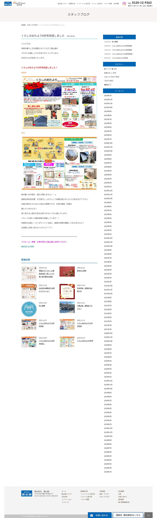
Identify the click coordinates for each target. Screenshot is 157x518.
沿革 (119, 494)
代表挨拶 (102, 491)
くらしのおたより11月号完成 (122, 50)
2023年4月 (108, 222)
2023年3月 (108, 226)
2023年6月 (108, 214)
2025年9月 (108, 111)
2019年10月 (108, 388)
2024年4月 (108, 174)
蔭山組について (67, 494)
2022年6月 (108, 262)
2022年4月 (108, 270)
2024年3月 (108, 179)
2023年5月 (108, 218)
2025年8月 (108, 115)
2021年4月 (108, 317)
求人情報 (42, 306)
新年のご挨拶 (81, 270)
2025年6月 (108, 123)
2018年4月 (108, 460)
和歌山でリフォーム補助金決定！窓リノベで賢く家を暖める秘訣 (46, 273)
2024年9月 (108, 155)
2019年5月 (108, 408)
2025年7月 (108, 119)
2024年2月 (108, 182)
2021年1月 (108, 329)
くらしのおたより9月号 (85, 341)
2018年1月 (108, 472)
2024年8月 (108, 159)
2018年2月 (108, 468)
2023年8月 (108, 206)
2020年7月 (108, 353)
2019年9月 (108, 392)
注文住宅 (64, 496)
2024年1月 (108, 186)
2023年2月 (108, 230)
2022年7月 (108, 258)
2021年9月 (108, 297)
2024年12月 (108, 143)
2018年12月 (108, 428)
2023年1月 (108, 234)
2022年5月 (108, 266)
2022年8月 (108, 254)
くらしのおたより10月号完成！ (122, 54)
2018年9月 (108, 440)
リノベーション (67, 499)
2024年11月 (108, 147)
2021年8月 (108, 301)
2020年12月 (108, 333)
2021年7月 (108, 305)
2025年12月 (108, 99)
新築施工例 (72, 3)
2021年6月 (108, 309)
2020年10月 (108, 341)
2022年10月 (108, 246)
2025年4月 (108, 127)
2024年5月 (108, 171)
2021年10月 (108, 293)
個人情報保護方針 (124, 502)
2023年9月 (108, 202)
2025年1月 (108, 139)
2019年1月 (108, 424)
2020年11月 (108, 337)
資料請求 (121, 499)
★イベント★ (108, 69)
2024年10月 (108, 151)
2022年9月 (108, 250)
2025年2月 (108, 135)
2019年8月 (108, 396)
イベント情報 (108, 3)
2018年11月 (108, 432)
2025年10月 (108, 107)
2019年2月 (108, 420)
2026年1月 (108, 95)
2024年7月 (108, 163)
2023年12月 (108, 190)
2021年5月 (108, 313)
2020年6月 (108, 357)
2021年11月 (108, 289)
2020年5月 (108, 361)
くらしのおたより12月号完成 (122, 46)
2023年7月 (108, 210)
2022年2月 (108, 277)
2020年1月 (108, 377)
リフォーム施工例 (97, 3)
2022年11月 (108, 242)
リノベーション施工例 (83, 3)
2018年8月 (108, 444)
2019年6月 (108, 404)
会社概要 (121, 491)
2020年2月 (108, 373)
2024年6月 (108, 167)
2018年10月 (108, 436)
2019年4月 (108, 412)
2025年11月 (108, 103)
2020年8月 (108, 349)
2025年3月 (108, 131)
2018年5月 (108, 456)
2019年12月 (108, 380)
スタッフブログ (109, 77)
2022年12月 (108, 238)
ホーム (64, 491)
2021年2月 (108, 325)
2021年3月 (108, 321)
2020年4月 (108, 365)
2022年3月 (108, 274)
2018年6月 (108, 452)
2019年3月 (108, 416)
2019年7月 (108, 400)
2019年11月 (108, 384)
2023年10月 (108, 198)
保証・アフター (104, 494)
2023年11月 (108, 194)
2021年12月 (108, 285)
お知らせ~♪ (108, 73)
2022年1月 (108, 281)
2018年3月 (108, 464)
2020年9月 (108, 345)
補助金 (106, 84)
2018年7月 (108, 448)
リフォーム (65, 502)
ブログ (106, 81)
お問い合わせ (122, 496)
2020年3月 (108, 369)
